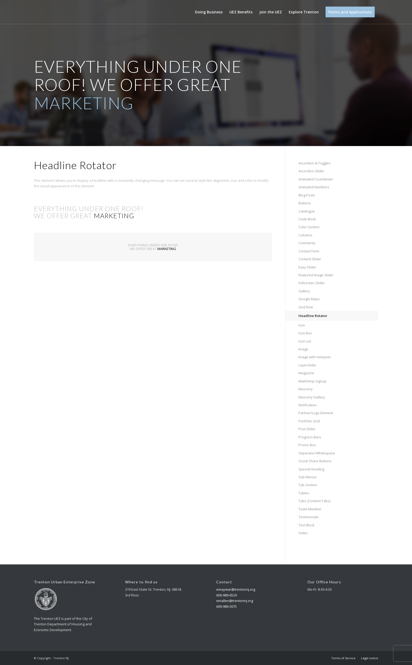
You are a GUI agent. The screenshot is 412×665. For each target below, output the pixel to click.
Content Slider (309, 259)
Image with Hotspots (314, 357)
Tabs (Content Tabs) (314, 500)
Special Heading (311, 469)
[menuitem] (209, 12)
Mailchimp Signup (312, 381)
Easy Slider (307, 267)
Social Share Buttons (315, 461)
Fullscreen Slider (311, 282)
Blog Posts (306, 195)
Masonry (305, 389)
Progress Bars (309, 437)
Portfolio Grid (309, 421)
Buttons (304, 203)
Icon (301, 325)
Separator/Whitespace (316, 453)
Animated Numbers (313, 187)
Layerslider (307, 365)
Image (303, 349)
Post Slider (307, 429)
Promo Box (307, 445)
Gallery (304, 291)
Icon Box (305, 333)
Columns (305, 235)
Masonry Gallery (311, 397)
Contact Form (308, 251)
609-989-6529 (226, 595)
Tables (303, 493)
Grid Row (305, 307)
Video (303, 533)
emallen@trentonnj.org (234, 600)
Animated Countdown (315, 179)
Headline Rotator (312, 315)
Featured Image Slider (315, 275)
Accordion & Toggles (314, 163)
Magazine (306, 373)
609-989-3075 (226, 606)
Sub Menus (307, 477)
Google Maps (309, 299)
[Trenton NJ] (45, 12)
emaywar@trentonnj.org (235, 589)
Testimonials (308, 517)
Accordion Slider (311, 171)
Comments (307, 243)
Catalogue (306, 211)
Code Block (307, 219)
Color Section (309, 227)
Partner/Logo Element (315, 413)
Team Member (310, 509)
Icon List (304, 341)
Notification (307, 405)
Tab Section (307, 484)
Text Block (306, 525)
